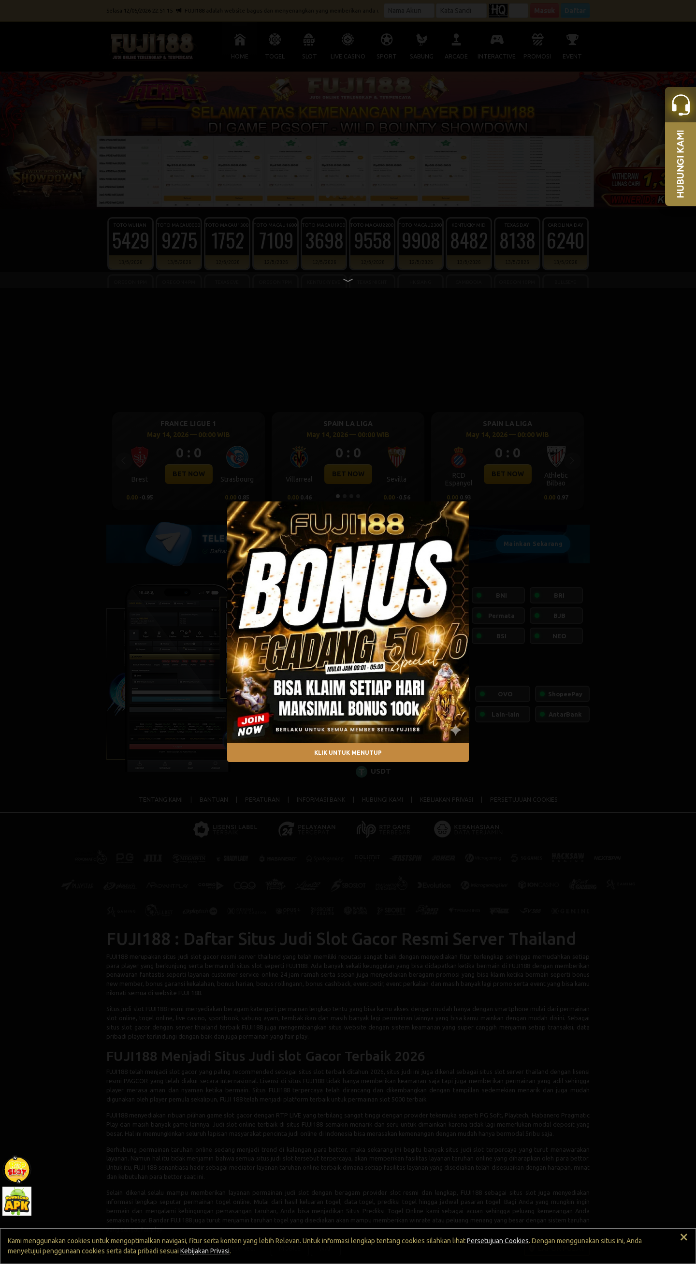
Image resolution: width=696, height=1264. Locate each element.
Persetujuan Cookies (498, 1241)
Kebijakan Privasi (205, 1251)
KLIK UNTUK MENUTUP (348, 753)
